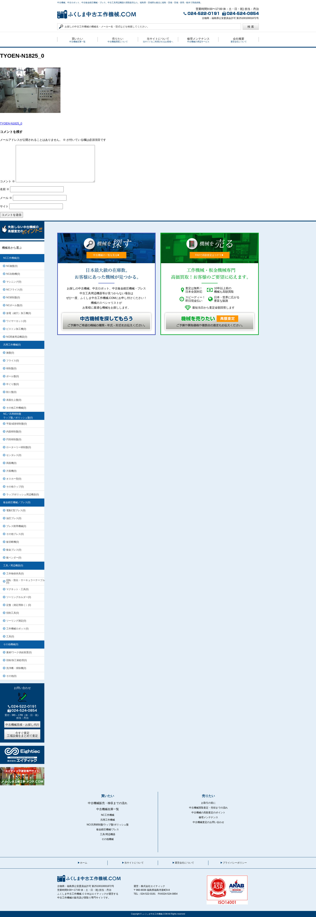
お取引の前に (208, 802)
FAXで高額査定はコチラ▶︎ (209, 255)
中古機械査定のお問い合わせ (208, 822)
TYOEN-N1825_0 (11, 123)
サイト (4, 206)
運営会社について (184, 862)
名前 (4, 189)
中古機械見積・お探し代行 (22, 724)
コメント (7, 181)
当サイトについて (134, 862)
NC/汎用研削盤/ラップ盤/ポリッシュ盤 (107, 824)
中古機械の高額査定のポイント (208, 812)
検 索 (250, 26)
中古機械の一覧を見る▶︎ (106, 255)
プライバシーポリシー (235, 862)
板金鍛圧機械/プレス (107, 829)
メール (6, 197)
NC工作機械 (107, 815)
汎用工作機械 (107, 819)
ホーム (83, 862)
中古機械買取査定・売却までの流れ (208, 807)
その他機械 (108, 839)
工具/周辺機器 (107, 834)
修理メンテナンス (208, 817)
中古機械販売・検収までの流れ (107, 803)
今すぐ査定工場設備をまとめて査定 (22, 734)
